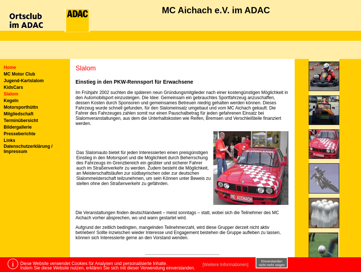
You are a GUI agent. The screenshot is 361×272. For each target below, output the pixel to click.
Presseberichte (19, 133)
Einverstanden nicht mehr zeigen (272, 263)
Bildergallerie (18, 127)
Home (10, 67)
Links (9, 140)
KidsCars (13, 87)
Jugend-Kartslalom (24, 80)
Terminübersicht (21, 120)
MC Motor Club (19, 74)
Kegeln (11, 100)
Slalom (11, 94)
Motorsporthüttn (21, 107)
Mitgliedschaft (19, 113)
